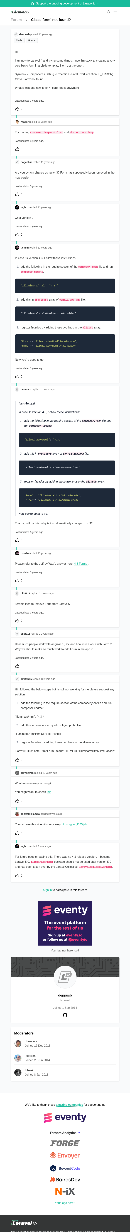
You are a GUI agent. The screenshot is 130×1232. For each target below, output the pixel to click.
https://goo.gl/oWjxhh (75, 824)
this (49, 791)
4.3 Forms (81, 563)
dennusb (65, 998)
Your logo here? (65, 1202)
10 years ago (48, 679)
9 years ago (55, 813)
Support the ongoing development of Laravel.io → (65, 3)
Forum (16, 20)
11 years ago (45, 121)
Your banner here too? (65, 950)
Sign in (47, 890)
